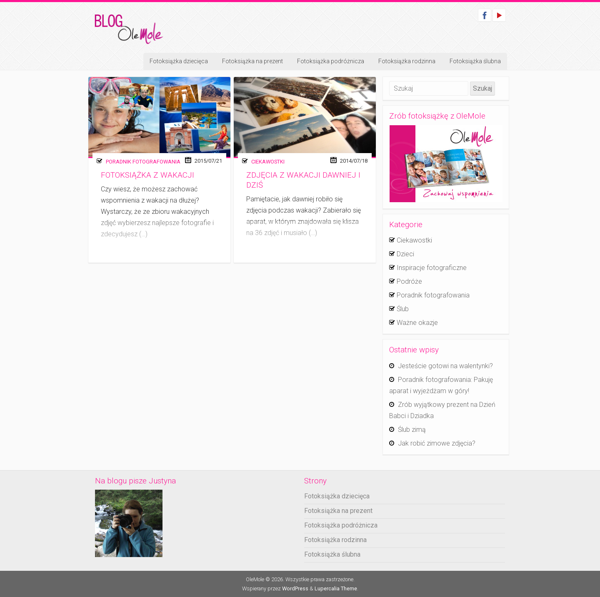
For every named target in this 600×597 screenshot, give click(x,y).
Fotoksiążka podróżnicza (330, 61)
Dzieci (405, 254)
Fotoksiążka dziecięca (179, 61)
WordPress (295, 588)
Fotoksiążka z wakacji (147, 175)
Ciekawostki (268, 162)
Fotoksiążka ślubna (475, 61)
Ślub (403, 309)
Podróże (409, 281)
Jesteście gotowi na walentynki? (445, 366)
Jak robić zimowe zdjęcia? (436, 443)
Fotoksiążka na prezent (252, 61)
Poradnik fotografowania (143, 162)
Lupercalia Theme (336, 588)
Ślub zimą (412, 430)
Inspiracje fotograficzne (432, 268)
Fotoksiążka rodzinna (406, 61)
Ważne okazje (417, 323)
